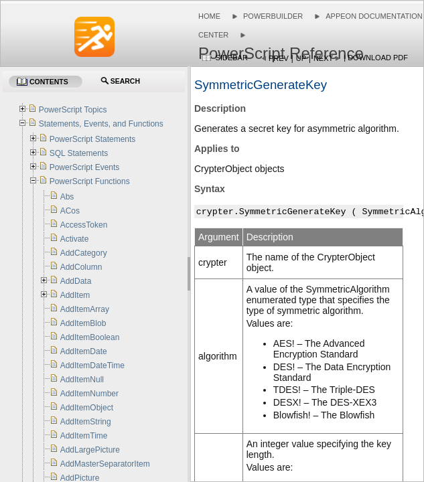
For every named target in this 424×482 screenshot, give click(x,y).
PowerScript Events (85, 167)
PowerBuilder (273, 16)
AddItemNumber (89, 393)
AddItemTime (84, 435)
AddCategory (83, 253)
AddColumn (81, 267)
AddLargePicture (90, 450)
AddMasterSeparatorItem (105, 464)
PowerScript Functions (90, 181)
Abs (67, 197)
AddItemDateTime (92, 365)
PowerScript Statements (93, 139)
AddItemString (85, 421)
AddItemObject (86, 407)
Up (301, 58)
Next (323, 58)
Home (209, 16)
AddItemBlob (83, 323)
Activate (74, 239)
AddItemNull (82, 379)
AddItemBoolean (90, 337)
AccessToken (84, 225)
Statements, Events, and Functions (101, 124)
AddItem (75, 295)
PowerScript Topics (73, 109)
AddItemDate (83, 351)
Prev (279, 58)
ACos (70, 211)
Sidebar (232, 58)
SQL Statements (79, 153)
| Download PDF (376, 58)
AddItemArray (84, 309)
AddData (76, 281)
